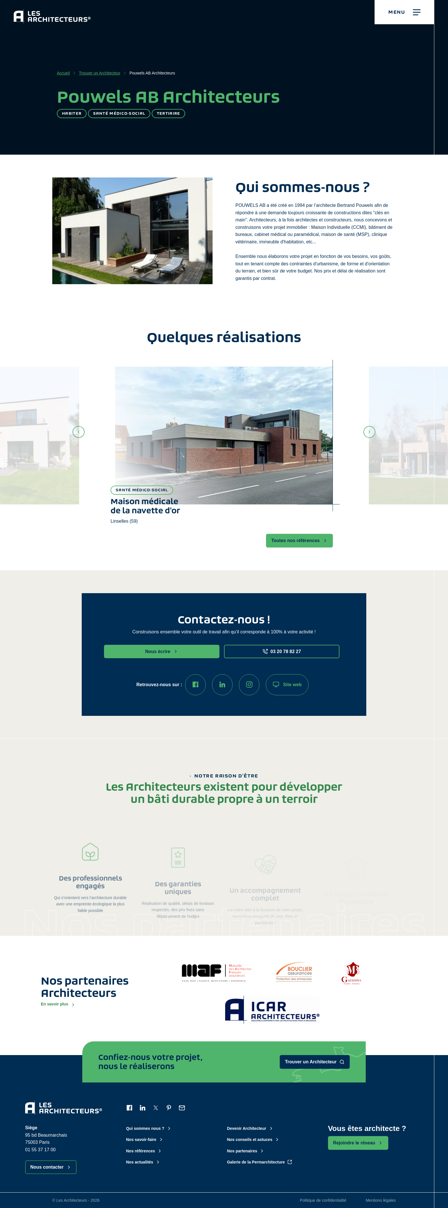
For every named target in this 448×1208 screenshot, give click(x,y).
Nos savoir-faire (145, 1139)
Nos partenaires (246, 1151)
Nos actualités (143, 1162)
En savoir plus (58, 1004)
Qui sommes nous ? (149, 1128)
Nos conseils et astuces (253, 1139)
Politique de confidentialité (323, 1200)
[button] (404, 12)
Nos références (144, 1151)
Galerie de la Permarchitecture (259, 1162)
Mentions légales (381, 1200)
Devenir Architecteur (250, 1128)
